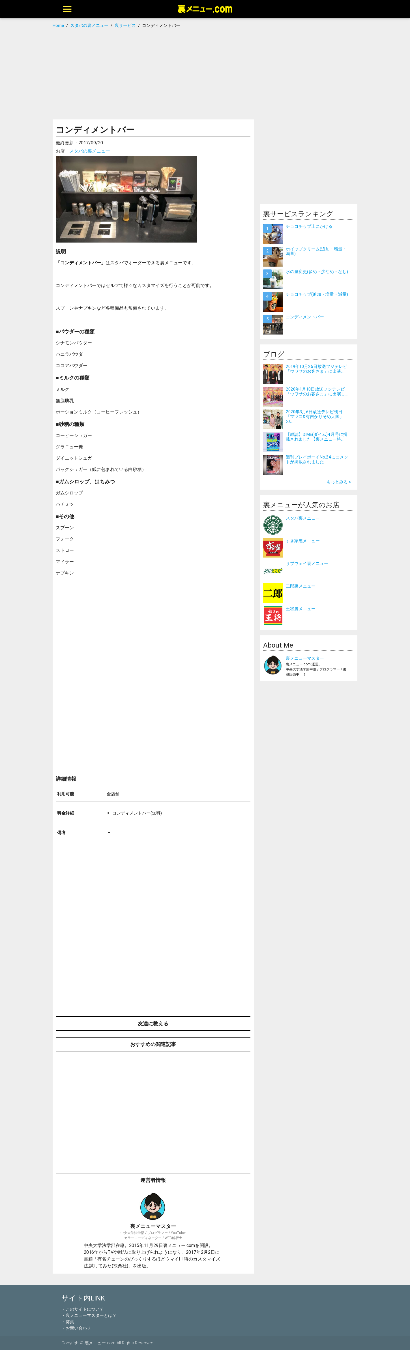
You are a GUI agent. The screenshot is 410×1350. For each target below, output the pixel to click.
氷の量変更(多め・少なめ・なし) (317, 271)
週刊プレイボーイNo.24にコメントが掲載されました (317, 459)
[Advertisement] (205, 74)
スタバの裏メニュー (89, 151)
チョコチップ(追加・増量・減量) (317, 294)
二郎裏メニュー (300, 586)
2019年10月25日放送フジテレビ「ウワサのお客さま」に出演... (316, 369)
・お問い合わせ (76, 1328)
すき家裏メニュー (303, 540)
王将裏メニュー (300, 608)
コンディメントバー (305, 317)
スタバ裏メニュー (303, 518)
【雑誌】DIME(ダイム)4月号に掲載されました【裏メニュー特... (316, 437)
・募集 (67, 1322)
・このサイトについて (82, 1309)
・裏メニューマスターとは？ (89, 1315)
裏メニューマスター (305, 658)
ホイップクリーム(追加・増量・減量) (316, 251)
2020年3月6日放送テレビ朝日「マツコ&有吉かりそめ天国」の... (315, 416)
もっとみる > (339, 482)
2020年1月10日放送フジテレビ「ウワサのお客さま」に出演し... (317, 391)
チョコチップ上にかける (309, 226)
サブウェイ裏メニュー (307, 563)
